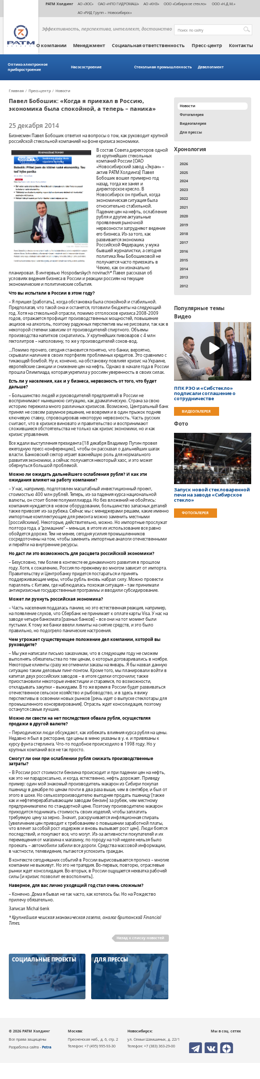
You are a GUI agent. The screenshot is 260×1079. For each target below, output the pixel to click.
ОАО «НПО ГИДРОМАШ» (118, 3)
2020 (184, 215)
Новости (62, 91)
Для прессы (191, 132)
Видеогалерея (193, 123)
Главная (16, 91)
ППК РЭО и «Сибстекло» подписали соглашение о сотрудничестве (205, 393)
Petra (46, 1046)
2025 (184, 172)
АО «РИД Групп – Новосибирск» (105, 12)
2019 (184, 224)
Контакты (241, 45)
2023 (184, 189)
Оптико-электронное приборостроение (28, 67)
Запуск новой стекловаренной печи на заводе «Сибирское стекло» (212, 495)
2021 (184, 207)
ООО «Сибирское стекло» (185, 3)
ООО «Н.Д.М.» (223, 3)
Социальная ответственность (148, 45)
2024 (184, 180)
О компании (51, 45)
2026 (184, 163)
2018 (184, 233)
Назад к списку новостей (140, 937)
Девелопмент (211, 67)
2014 (184, 268)
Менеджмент (89, 45)
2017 (184, 242)
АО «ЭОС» (85, 3)
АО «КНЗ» (151, 3)
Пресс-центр (207, 45)
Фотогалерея (192, 114)
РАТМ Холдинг (59, 3)
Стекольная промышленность (163, 67)
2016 (184, 251)
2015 (184, 260)
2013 (184, 277)
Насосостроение (86, 67)
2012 (184, 285)
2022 (184, 198)
